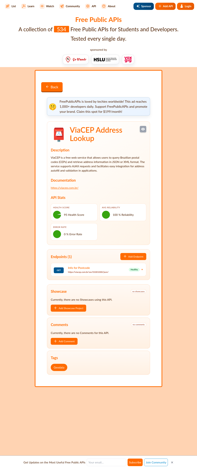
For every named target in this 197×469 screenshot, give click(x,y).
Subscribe (135, 462)
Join (156, 462)
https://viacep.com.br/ (64, 187)
